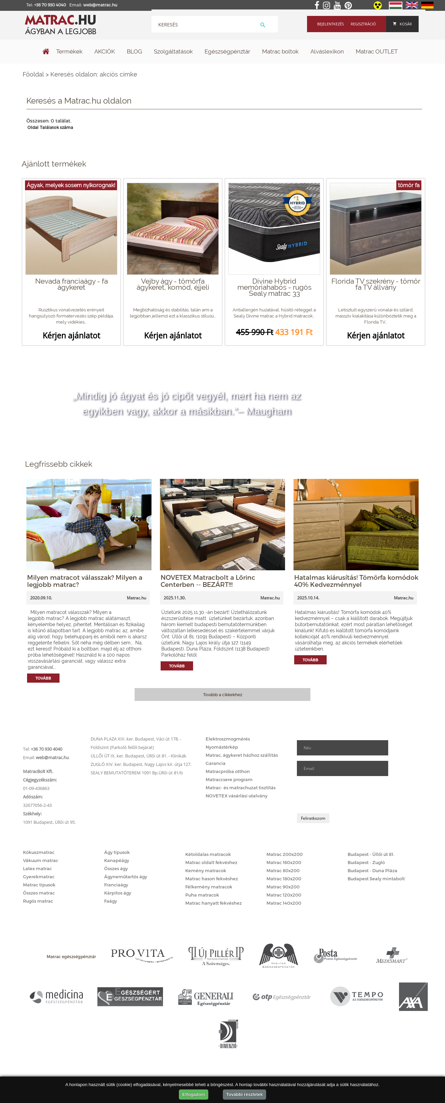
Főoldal (33, 74)
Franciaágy (116, 884)
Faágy (110, 901)
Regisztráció (363, 23)
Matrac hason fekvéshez (211, 878)
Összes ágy (116, 868)
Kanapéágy (116, 860)
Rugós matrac (38, 901)
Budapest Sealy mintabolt (376, 878)
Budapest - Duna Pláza (372, 870)
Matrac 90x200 (283, 886)
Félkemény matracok (208, 886)
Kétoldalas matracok (208, 854)
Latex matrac (37, 868)
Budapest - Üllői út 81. (371, 854)
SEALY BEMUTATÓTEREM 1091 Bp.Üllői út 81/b (137, 773)
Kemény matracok (205, 870)
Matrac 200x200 (284, 854)
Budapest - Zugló (366, 862)
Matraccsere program (229, 779)
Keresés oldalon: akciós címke (93, 74)
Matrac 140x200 (283, 903)
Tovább (43, 678)
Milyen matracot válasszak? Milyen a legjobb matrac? (84, 580)
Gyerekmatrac (38, 876)
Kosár (402, 23)
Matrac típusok (39, 884)
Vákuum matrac (40, 860)
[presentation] (348, 794)
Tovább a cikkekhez (222, 694)
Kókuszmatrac (38, 852)
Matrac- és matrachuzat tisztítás (241, 787)
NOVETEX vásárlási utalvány (236, 795)
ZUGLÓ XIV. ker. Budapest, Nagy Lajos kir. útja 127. (141, 764)
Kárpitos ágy (117, 893)
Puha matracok (202, 895)
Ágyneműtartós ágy (125, 876)
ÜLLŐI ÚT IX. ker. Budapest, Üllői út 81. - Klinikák (138, 756)
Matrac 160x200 (283, 862)
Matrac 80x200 (283, 870)
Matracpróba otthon (228, 771)
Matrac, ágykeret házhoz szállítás (242, 755)
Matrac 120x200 (283, 895)
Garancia (216, 763)
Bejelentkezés (330, 23)
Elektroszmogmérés (228, 739)
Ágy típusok (117, 852)
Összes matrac (39, 893)
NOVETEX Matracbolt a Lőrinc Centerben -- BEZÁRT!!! (208, 580)
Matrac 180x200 (283, 878)
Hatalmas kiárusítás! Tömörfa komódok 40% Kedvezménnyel (356, 580)
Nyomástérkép (222, 747)
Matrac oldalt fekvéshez (211, 862)
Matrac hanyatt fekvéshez (213, 903)
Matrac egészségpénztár (71, 956)
